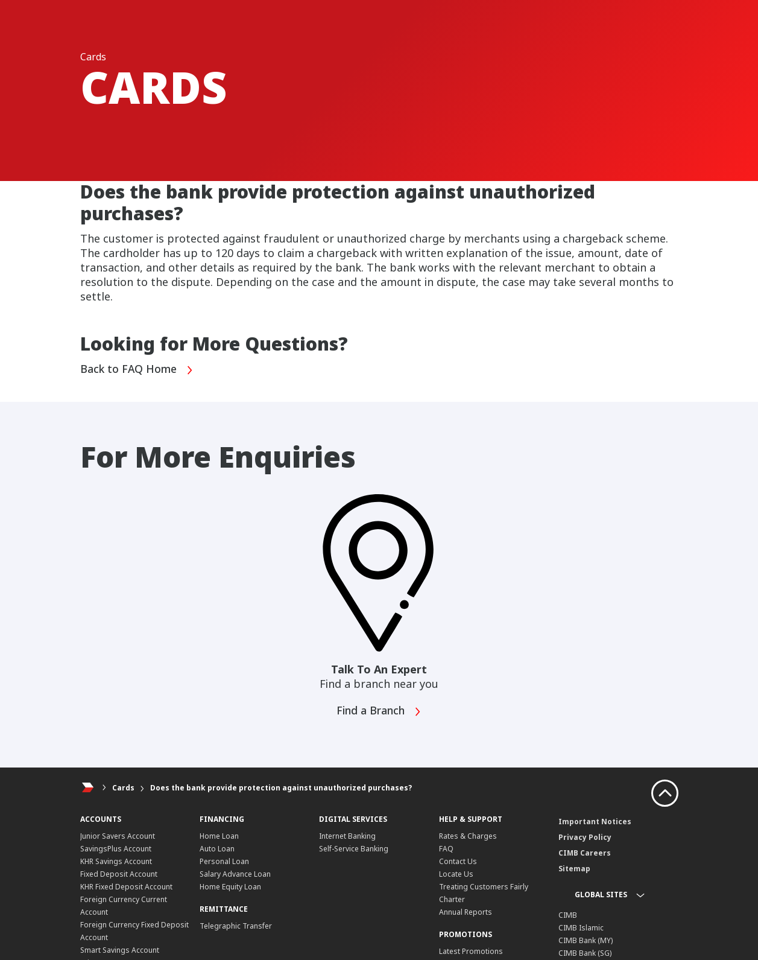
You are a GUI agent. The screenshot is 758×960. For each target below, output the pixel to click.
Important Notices (594, 821)
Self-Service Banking (353, 849)
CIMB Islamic (581, 928)
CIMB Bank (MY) (585, 940)
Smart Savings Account (119, 950)
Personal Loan (224, 861)
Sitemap (574, 868)
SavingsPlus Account (115, 849)
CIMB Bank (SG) (584, 953)
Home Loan (219, 836)
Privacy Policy (584, 837)
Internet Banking (347, 836)
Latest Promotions (471, 951)
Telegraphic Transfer (236, 926)
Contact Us (458, 861)
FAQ (446, 849)
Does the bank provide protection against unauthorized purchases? (281, 788)
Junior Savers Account (117, 836)
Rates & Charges (468, 836)
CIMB (567, 915)
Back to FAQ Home (137, 369)
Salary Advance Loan (235, 874)
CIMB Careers (584, 853)
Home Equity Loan (230, 887)
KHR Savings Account (116, 861)
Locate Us (456, 874)
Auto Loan (217, 849)
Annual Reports (465, 912)
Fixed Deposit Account (118, 874)
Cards (123, 788)
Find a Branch (379, 711)
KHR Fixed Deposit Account (126, 887)
